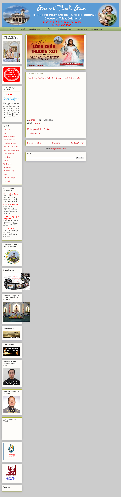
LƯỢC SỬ (21, 29)
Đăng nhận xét (35, 133)
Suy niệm (6, 157)
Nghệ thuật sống (8, 153)
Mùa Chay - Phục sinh (10, 147)
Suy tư (5, 160)
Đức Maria (6, 181)
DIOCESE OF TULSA (65, 29)
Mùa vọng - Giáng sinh (11, 150)
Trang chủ (56, 143)
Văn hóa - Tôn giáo (9, 178)
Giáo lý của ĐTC (8, 140)
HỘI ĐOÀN (50, 29)
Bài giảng (6, 129)
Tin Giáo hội (7, 164)
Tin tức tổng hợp (8, 171)
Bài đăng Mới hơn (34, 143)
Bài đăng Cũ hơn (77, 143)
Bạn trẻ (5, 133)
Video (5, 174)
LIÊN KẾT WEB (96, 29)
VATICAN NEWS (81, 29)
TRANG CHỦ (10, 29)
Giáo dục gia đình (9, 136)
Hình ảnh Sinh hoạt (9, 143)
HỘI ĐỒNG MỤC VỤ (36, 29)
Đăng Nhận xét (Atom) (58, 149)
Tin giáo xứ (36, 123)
